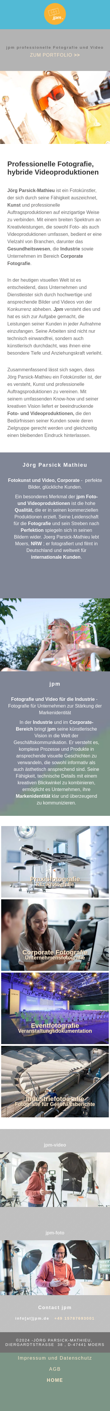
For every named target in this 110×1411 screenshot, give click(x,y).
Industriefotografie (55, 1098)
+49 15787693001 (74, 1318)
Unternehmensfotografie (55, 958)
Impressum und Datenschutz (55, 1358)
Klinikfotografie (55, 884)
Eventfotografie (55, 1025)
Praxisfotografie (55, 879)
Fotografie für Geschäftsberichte (55, 1104)
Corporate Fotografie (55, 952)
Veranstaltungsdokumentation (55, 1031)
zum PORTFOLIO (55, 55)
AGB (55, 1369)
